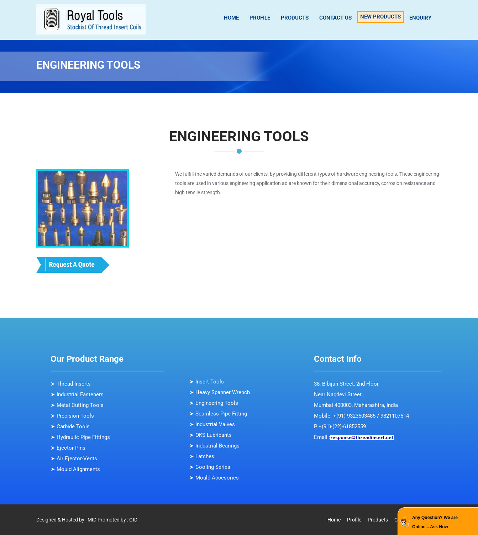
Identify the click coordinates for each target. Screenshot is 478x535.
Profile (259, 18)
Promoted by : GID (117, 520)
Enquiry (420, 18)
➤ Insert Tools (206, 381)
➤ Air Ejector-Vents (74, 458)
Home (231, 18)
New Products (380, 17)
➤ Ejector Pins (68, 448)
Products (295, 18)
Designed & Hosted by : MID (66, 520)
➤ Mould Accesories (214, 478)
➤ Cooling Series (209, 467)
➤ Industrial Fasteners (77, 394)
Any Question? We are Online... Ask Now (435, 522)
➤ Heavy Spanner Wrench (219, 392)
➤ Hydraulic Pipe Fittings (80, 437)
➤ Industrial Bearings (214, 446)
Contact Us (335, 18)
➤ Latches (201, 456)
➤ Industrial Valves (212, 424)
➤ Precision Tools (72, 416)
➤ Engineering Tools (213, 403)
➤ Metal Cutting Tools (77, 405)
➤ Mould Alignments (75, 469)
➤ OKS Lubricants (210, 435)
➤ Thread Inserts (71, 384)
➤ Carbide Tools (70, 426)
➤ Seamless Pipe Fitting (218, 413)
